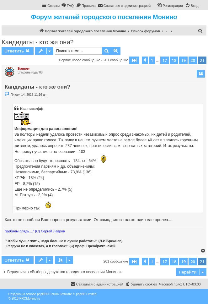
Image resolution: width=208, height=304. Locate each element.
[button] (134, 60)
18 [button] (174, 60)
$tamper (24, 68)
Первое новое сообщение (79, 60)
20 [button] (192, 60)
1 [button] (152, 60)
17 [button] (164, 60)
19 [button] (183, 60)
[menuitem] (67, 5)
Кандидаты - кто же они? (37, 42)
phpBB (41, 294)
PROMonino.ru (29, 298)
